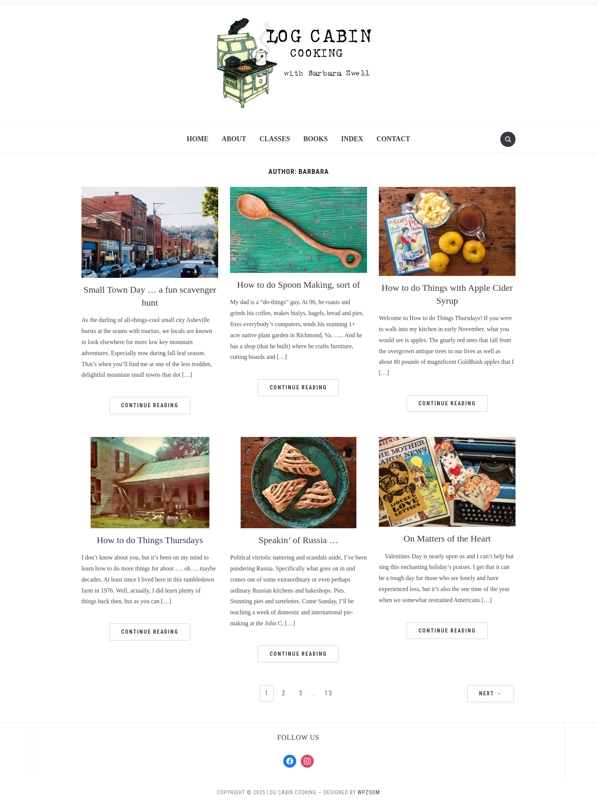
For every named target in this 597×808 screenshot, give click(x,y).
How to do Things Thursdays (150, 540)
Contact (393, 139)
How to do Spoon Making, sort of (298, 285)
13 (328, 693)
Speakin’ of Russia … (298, 540)
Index (352, 139)
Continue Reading (150, 405)
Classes (275, 139)
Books (315, 139)
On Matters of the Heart (447, 538)
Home (198, 139)
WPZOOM (369, 792)
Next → (490, 693)
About (234, 139)
